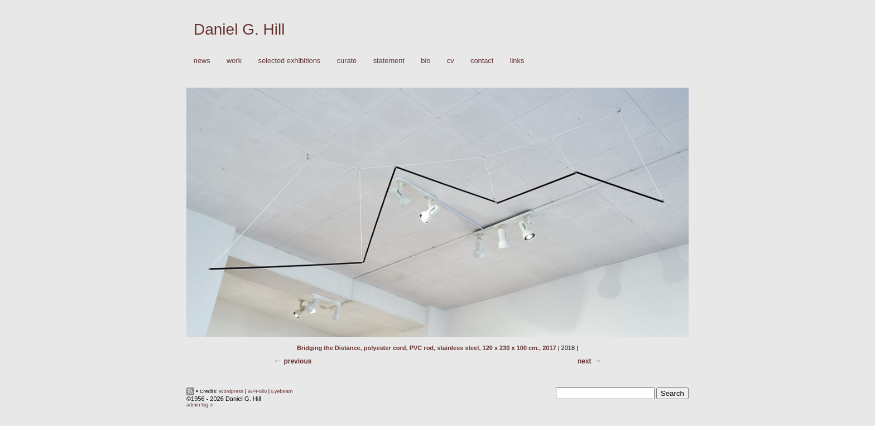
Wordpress (231, 391)
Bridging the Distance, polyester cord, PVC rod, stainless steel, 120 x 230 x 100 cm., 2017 (426, 347)
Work (231, 61)
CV (450, 60)
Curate (347, 60)
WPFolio (257, 391)
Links (517, 60)
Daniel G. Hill (239, 29)
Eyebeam (282, 391)
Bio (425, 60)
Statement (389, 60)
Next (585, 361)
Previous (297, 361)
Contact (481, 60)
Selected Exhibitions (289, 60)
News (202, 60)
